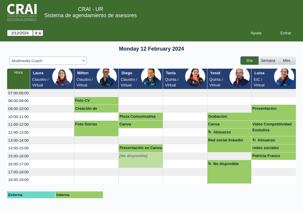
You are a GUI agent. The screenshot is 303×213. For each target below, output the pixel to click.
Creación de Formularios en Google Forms (96, 109)
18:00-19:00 (18, 180)
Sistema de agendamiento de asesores (90, 15)
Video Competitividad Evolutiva (272, 127)
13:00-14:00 (18, 140)
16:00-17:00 (18, 164)
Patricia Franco (266, 156)
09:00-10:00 (18, 108)
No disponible (226, 164)
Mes (287, 60)
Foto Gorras (86, 124)
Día (249, 60)
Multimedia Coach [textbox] (27, 61)
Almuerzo (222, 132)
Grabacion (217, 116)
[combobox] (48, 61)
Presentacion (264, 108)
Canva (125, 124)
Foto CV (82, 100)
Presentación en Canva (141, 148)
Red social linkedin (225, 140)
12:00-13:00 (18, 132)
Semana (268, 60)
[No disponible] (134, 156)
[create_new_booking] (52, 93)
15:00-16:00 (18, 156)
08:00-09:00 (18, 101)
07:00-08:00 (18, 93)
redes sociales (265, 148)
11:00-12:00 (18, 124)
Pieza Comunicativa (138, 116)
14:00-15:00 (18, 148)
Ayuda (256, 33)
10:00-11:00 (18, 116)
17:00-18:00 (18, 172)
